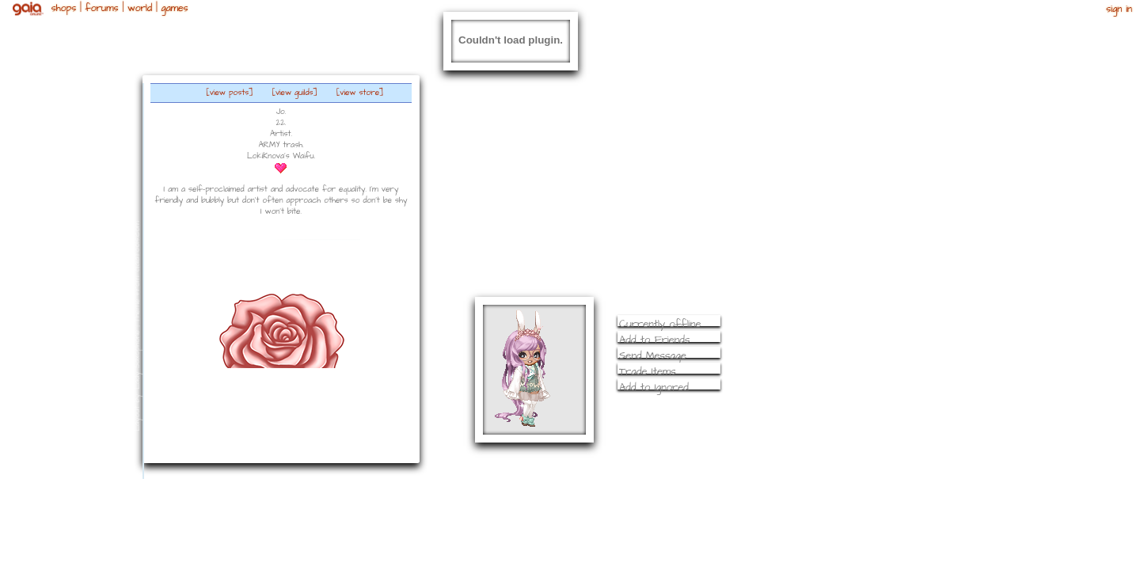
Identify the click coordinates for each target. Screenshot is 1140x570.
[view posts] (230, 92)
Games (174, 8)
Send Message (652, 355)
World (139, 8)
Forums (102, 8)
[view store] (359, 92)
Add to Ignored (654, 387)
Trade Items (647, 371)
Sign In (1119, 9)
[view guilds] (294, 92)
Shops (63, 8)
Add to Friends (654, 339)
